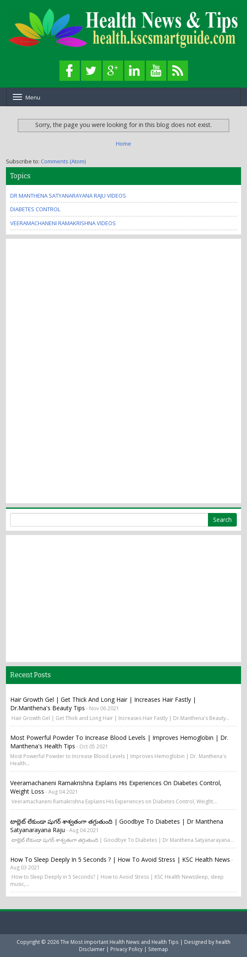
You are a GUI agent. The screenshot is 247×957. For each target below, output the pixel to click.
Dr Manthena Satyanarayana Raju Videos (68, 195)
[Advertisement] (44, 370)
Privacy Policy (126, 949)
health (223, 941)
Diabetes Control (35, 209)
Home (123, 143)
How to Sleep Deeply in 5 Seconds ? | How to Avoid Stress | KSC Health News (120, 859)
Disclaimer (92, 949)
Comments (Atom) (63, 161)
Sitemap (158, 949)
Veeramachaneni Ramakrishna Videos (63, 223)
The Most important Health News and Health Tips (119, 941)
